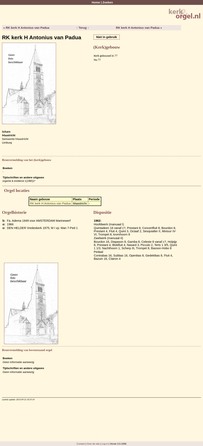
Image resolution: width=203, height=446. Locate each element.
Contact (81, 443)
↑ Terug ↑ (82, 27)
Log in (105, 443)
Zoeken (108, 2)
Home (96, 2)
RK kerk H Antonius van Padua (50, 203)
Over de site (93, 443)
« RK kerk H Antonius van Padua (26, 27)
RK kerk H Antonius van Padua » (139, 27)
